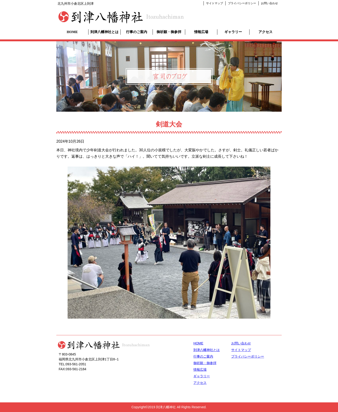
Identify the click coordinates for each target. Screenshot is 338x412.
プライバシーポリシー (242, 3)
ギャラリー (233, 32)
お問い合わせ (269, 3)
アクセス (265, 32)
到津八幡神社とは (104, 32)
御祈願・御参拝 (169, 32)
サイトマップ (214, 3)
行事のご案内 (136, 32)
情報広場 (201, 32)
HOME (72, 32)
